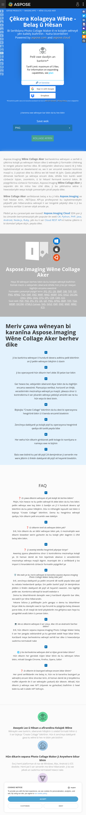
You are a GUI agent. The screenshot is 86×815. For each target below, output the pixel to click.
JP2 (50, 291)
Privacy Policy (62, 101)
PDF (21, 300)
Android (7, 220)
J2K (54, 291)
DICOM (73, 294)
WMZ (47, 294)
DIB (65, 291)
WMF (40, 294)
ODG (35, 297)
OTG (41, 297)
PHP (73, 216)
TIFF (70, 291)
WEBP (54, 294)
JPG (45, 291)
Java (79, 216)
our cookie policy (40, 793)
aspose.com (39, 37)
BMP (59, 291)
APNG (17, 294)
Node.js (18, 220)
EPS (47, 297)
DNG (29, 297)
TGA (23, 294)
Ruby (26, 220)
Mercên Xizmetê (50, 101)
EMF (29, 294)
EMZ (34, 294)
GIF (75, 291)
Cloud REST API (53, 220)
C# (59, 216)
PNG (42, 127)
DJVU (23, 297)
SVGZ (66, 294)
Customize (25, 806)
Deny (61, 806)
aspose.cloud (61, 37)
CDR (52, 297)
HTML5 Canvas (32, 304)
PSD (27, 300)
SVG (60, 294)
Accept (43, 799)
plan (51, 72)
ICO (63, 297)
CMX (57, 297)
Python (66, 216)
